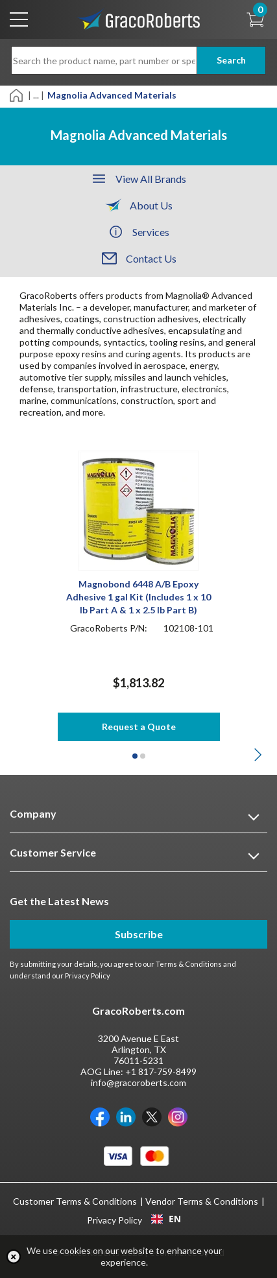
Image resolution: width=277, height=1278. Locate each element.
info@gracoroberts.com (138, 1082)
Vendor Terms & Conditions (201, 1201)
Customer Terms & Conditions (75, 1201)
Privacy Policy (87, 975)
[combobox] (165, 1219)
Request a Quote (139, 726)
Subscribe (139, 934)
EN (166, 1219)
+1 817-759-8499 (161, 1071)
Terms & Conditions (189, 964)
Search (231, 59)
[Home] (17, 94)
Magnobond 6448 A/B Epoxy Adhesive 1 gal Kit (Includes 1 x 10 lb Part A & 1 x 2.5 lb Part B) (138, 596)
